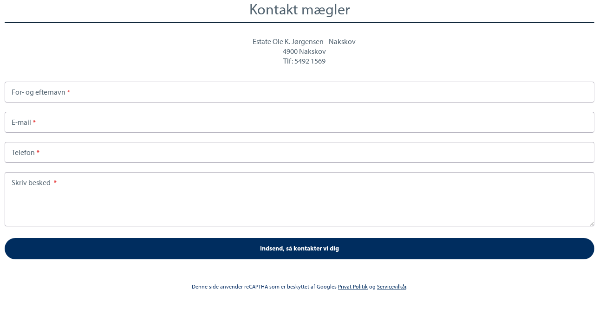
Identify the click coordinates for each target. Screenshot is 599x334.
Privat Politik (353, 286)
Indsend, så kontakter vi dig (299, 248)
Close (590, 9)
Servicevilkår (391, 286)
